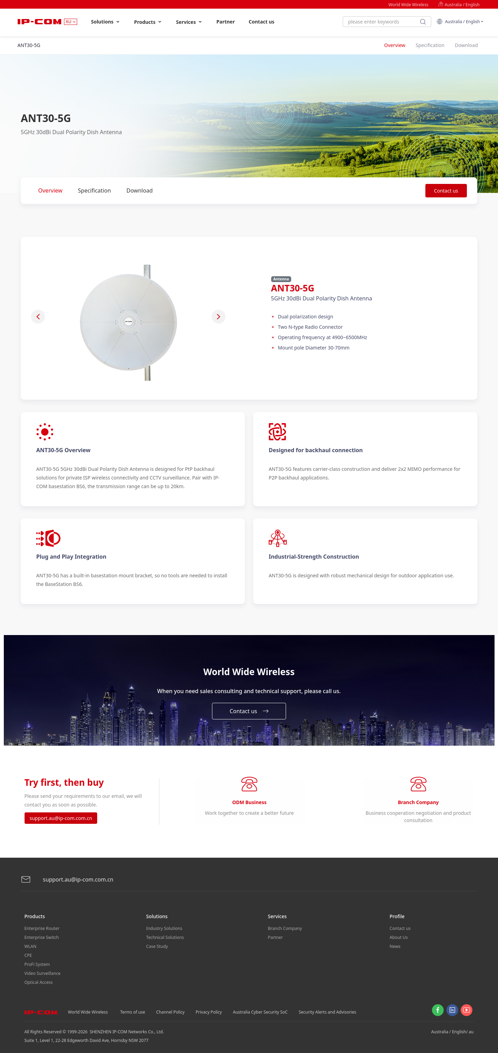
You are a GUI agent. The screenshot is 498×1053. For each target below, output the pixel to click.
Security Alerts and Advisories (327, 1009)
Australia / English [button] (458, 21)
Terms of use (132, 1009)
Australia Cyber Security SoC (260, 1009)
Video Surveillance (42, 971)
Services (189, 22)
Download (140, 190)
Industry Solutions (164, 928)
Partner (225, 21)
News (395, 945)
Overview (50, 190)
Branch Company (285, 928)
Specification (94, 190)
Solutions (105, 22)
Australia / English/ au (452, 1029)
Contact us (261, 21)
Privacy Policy (209, 1009)
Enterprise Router (42, 928)
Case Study (157, 945)
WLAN (30, 945)
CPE (28, 954)
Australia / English (459, 5)
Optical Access (38, 980)
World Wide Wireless (408, 5)
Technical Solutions (164, 937)
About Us (399, 937)
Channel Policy (170, 1009)
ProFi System (37, 963)
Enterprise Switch (41, 937)
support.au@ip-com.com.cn (61, 818)
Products (148, 22)
